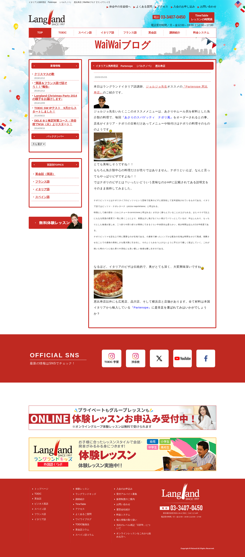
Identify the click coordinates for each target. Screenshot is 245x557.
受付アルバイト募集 (126, 494)
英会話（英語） (45, 174)
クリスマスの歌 (44, 74)
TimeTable (80, 504)
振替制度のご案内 (125, 499)
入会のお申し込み (183, 6)
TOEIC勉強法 (82, 524)
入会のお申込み (124, 488)
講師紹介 (80, 499)
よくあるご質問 (83, 514)
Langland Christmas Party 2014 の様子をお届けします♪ (54, 97)
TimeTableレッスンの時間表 (201, 17)
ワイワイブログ (83, 519)
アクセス (161, 6)
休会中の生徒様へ (119, 6)
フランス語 (42, 181)
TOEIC (37, 493)
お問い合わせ (207, 6)
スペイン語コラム (84, 534)
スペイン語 (42, 197)
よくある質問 (142, 6)
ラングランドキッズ (85, 494)
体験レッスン (82, 488)
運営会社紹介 (123, 509)
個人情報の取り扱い (126, 520)
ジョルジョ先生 (156, 86)
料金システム (123, 514)
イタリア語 (42, 189)
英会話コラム (82, 529)
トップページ (41, 488)
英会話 (37, 498)
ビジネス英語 (41, 503)
